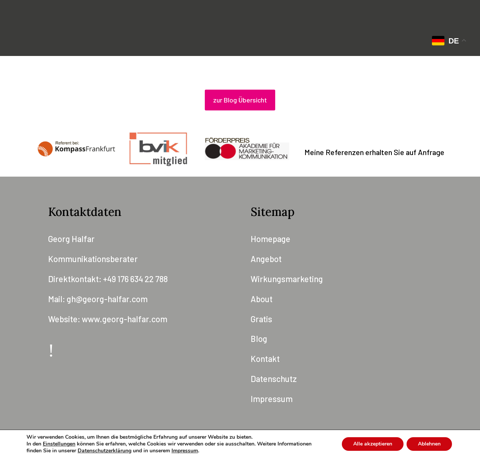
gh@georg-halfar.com (107, 299)
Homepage (270, 239)
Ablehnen (429, 443)
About (262, 299)
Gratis (261, 319)
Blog (259, 338)
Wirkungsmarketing (287, 279)
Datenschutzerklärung (104, 450)
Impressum (272, 399)
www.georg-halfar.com (124, 319)
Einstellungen (59, 444)
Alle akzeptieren (372, 443)
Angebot (266, 259)
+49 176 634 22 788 (135, 279)
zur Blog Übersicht (240, 100)
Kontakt (265, 358)
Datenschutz (274, 378)
